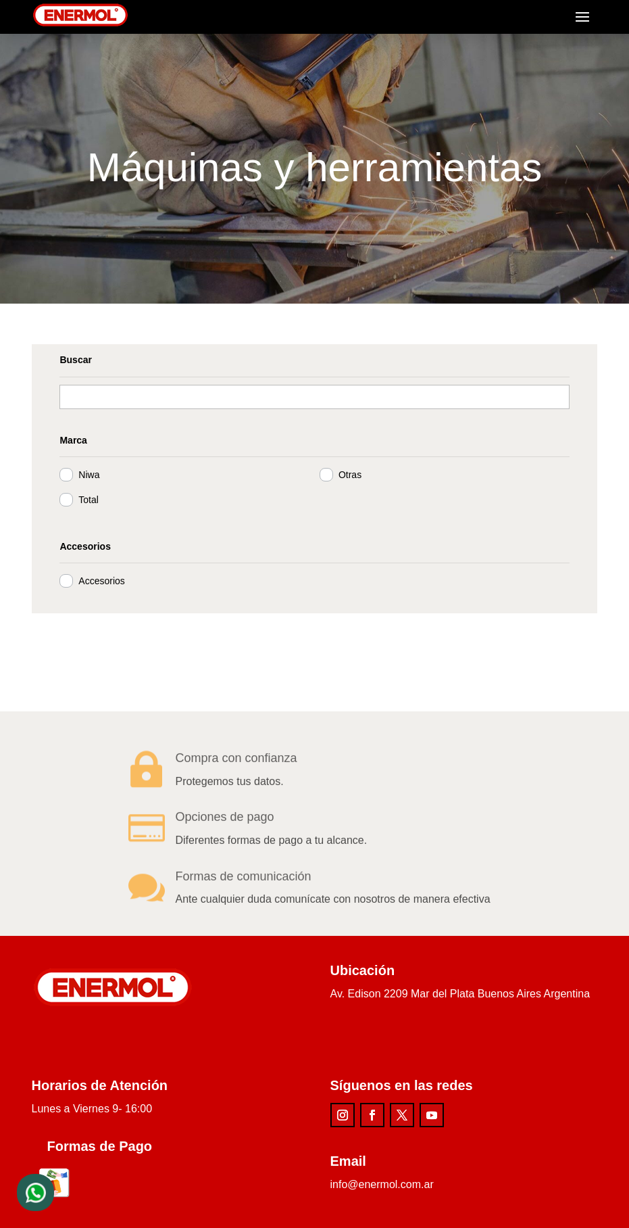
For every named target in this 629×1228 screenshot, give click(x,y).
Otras (342, 474)
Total (82, 499)
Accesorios (95, 580)
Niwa (82, 474)
